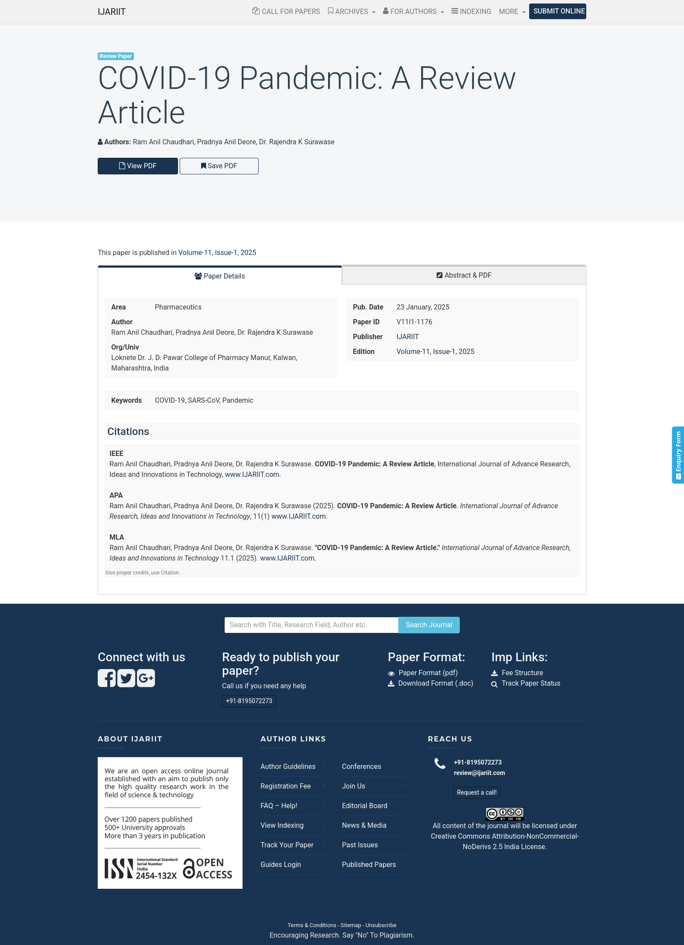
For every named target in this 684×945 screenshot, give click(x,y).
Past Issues (360, 845)
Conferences (361, 766)
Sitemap (351, 925)
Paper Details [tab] (220, 276)
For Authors (410, 11)
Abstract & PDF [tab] (464, 275)
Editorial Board (364, 806)
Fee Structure (522, 673)
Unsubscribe (381, 925)
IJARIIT (112, 12)
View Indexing (282, 825)
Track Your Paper (286, 845)
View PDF (138, 166)
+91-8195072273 (249, 700)
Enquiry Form (678, 455)
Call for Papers (286, 11)
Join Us (353, 786)
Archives (349, 11)
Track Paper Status (531, 683)
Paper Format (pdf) (428, 673)
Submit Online (559, 11)
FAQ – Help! (278, 806)
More (509, 11)
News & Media (364, 825)
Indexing (471, 11)
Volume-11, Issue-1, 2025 (217, 252)
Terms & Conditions (311, 925)
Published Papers (369, 864)
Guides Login (280, 864)
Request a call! (477, 792)
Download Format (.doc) (435, 683)
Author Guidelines (287, 766)
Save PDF (219, 166)
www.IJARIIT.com (252, 474)
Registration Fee (285, 786)
